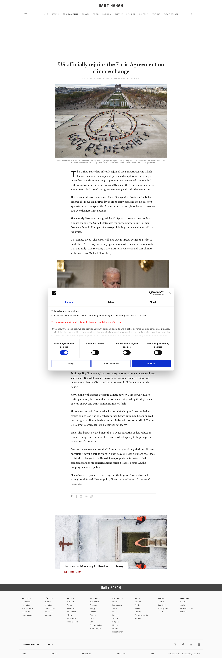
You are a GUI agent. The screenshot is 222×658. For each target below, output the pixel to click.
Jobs (24, 654)
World (71, 598)
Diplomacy (26, 602)
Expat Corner (171, 14)
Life (46, 14)
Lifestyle (117, 598)
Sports (162, 598)
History (143, 14)
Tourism (93, 615)
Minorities (48, 612)
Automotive (94, 602)
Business (95, 598)
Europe (70, 605)
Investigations (50, 608)
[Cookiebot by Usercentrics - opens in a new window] (151, 293)
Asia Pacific (71, 612)
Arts (137, 598)
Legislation (26, 605)
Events (137, 608)
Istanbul (48, 602)
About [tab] (153, 302)
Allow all (151, 364)
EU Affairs (26, 612)
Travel (85, 14)
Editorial (183, 612)
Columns (183, 602)
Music (137, 605)
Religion (131, 14)
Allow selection (111, 364)
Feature (156, 14)
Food (96, 14)
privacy (54, 654)
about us (86, 654)
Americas (71, 608)
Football (161, 602)
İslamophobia (72, 622)
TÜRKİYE (49, 598)
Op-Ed (182, 605)
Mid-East (70, 602)
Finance (93, 612)
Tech (92, 618)
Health (55, 14)
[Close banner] (170, 293)
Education (48, 605)
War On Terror (27, 608)
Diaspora (48, 615)
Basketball (162, 605)
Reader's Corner (186, 608)
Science (119, 14)
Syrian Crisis (72, 618)
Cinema (138, 602)
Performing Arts (141, 615)
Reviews (138, 618)
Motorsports (163, 608)
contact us (121, 654)
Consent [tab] (69, 302)
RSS (152, 654)
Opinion (185, 598)
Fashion (107, 14)
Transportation (96, 625)
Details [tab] (111, 302)
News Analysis (27, 615)
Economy (93, 605)
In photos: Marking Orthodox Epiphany (94, 566)
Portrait (138, 612)
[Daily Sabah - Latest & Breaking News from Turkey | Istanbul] (111, 5)
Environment (70, 14)
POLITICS (26, 598)
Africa (69, 615)
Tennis (160, 612)
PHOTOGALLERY (75, 572)
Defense (93, 622)
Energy (92, 608)
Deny (71, 364)
